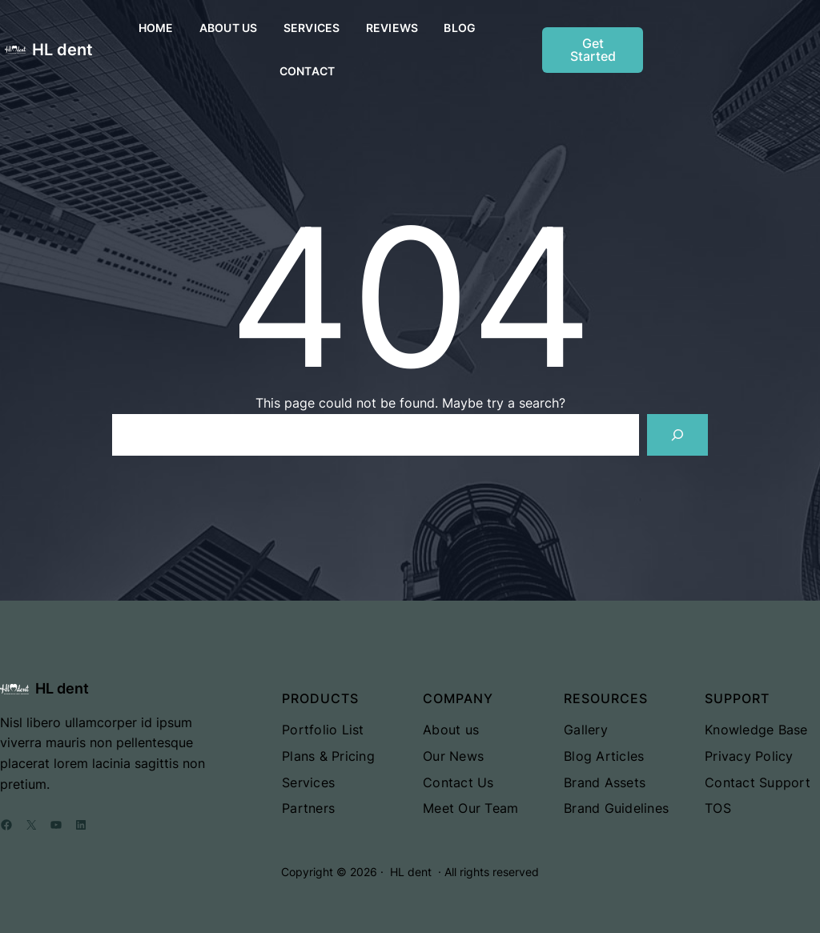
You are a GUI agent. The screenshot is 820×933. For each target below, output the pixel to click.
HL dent (62, 49)
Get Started (593, 49)
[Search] (677, 435)
